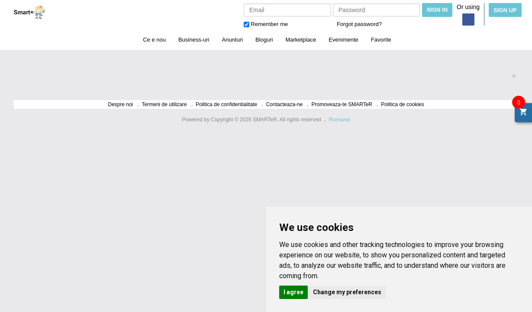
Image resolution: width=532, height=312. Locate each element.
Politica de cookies (402, 104)
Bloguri (264, 39)
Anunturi (232, 39)
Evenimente (343, 39)
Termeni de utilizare (164, 104)
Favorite (381, 39)
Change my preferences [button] (347, 292)
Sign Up (504, 10)
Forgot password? (359, 24)
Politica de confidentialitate (226, 104)
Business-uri (194, 39)
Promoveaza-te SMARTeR (342, 104)
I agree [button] (293, 292)
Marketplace (300, 39)
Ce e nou (154, 39)
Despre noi (120, 104)
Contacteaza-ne (284, 104)
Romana (339, 119)
